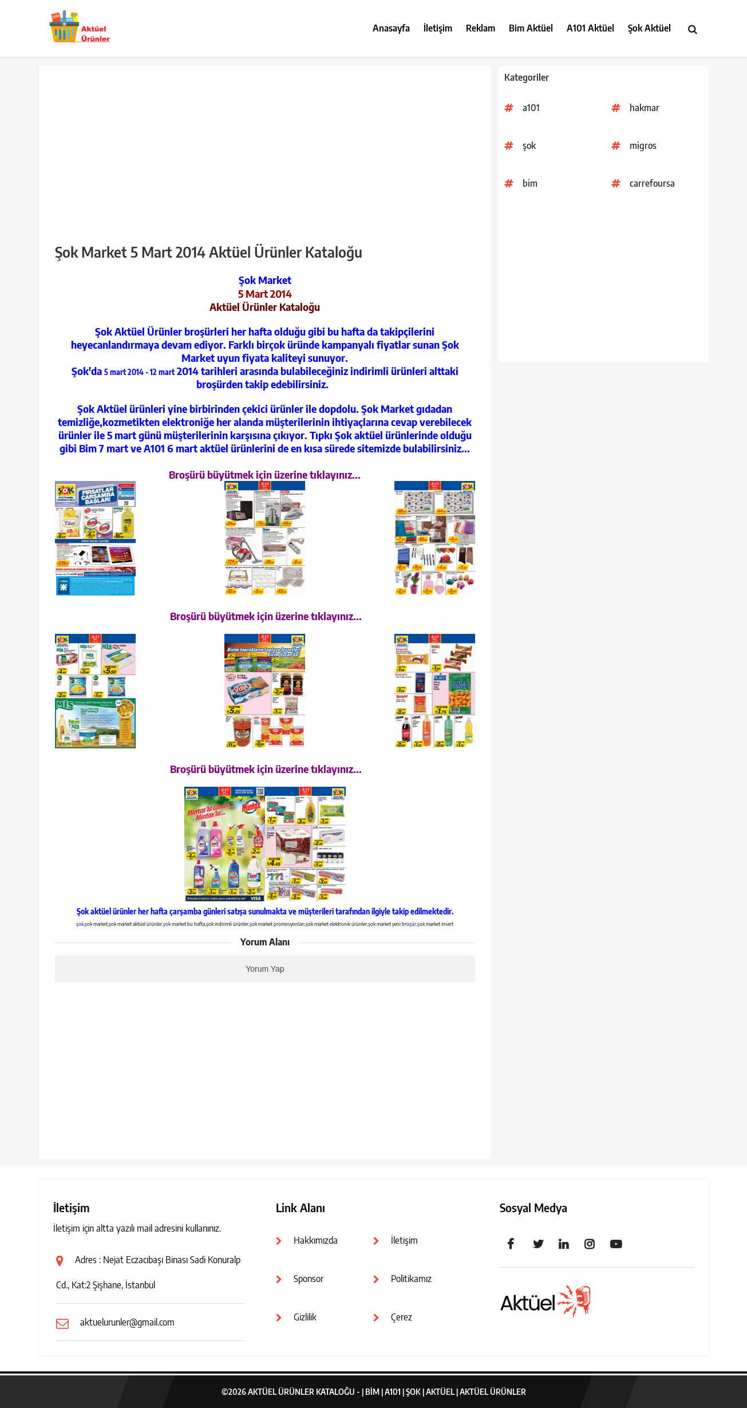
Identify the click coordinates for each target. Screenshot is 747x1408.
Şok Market (265, 279)
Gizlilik (305, 1317)
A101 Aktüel (590, 28)
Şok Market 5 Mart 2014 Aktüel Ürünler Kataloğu (208, 252)
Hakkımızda (316, 1240)
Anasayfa (391, 28)
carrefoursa (652, 183)
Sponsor (308, 1278)
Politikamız (411, 1278)
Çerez (401, 1317)
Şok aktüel (94, 911)
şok (529, 145)
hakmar (644, 107)
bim (530, 183)
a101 (531, 107)
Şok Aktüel (649, 28)
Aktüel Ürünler (493, 1392)
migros (643, 145)
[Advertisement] (603, 282)
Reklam (480, 28)
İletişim (438, 28)
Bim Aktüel (531, 28)
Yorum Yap (265, 968)
